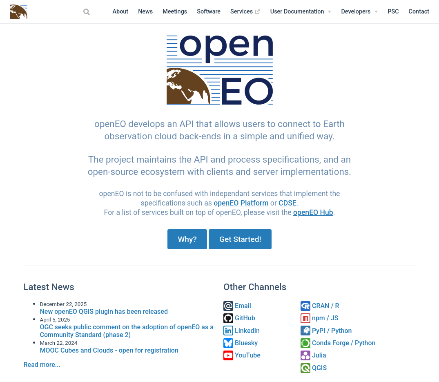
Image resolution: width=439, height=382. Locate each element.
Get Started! (240, 239)
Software (209, 11)
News (145, 11)
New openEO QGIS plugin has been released (104, 311)
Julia (313, 355)
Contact (419, 11)
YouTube (242, 355)
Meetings (175, 11)
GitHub (239, 318)
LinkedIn (241, 331)
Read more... (42, 365)
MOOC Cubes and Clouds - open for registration (109, 350)
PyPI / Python (326, 331)
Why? (187, 239)
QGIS (314, 368)
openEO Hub (313, 212)
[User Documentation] (301, 11)
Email (237, 306)
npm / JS (320, 318)
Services (245, 11)
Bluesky (240, 343)
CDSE (287, 203)
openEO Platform (241, 203)
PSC (393, 11)
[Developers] (359, 11)
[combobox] (87, 12)
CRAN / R (320, 306)
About (121, 11)
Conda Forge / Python (338, 343)
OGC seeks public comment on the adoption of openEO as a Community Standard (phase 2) (127, 331)
